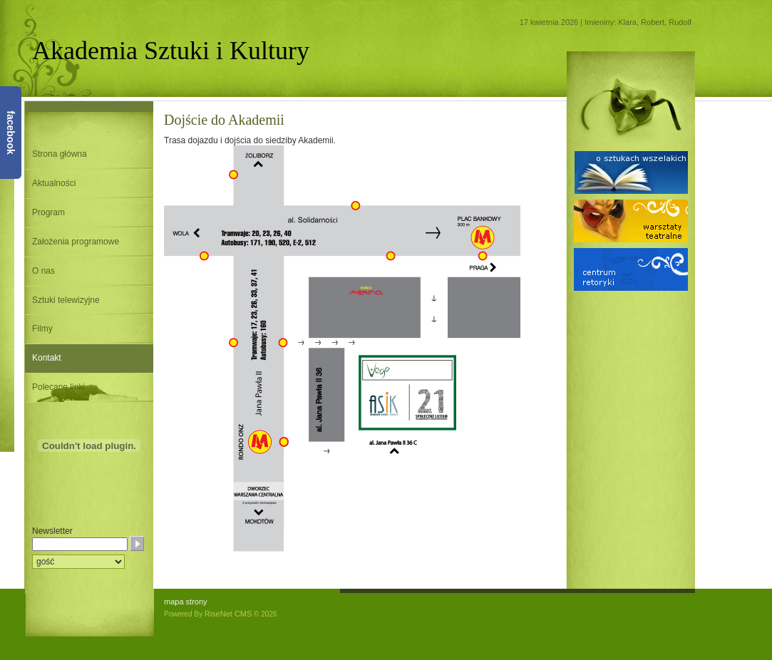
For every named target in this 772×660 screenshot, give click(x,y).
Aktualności (54, 183)
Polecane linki (58, 387)
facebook (10, 132)
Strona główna (59, 154)
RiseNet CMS (228, 613)
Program (48, 212)
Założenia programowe (75, 242)
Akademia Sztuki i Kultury (170, 50)
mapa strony (185, 601)
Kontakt (46, 358)
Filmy (42, 329)
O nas (43, 271)
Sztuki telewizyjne (66, 300)
